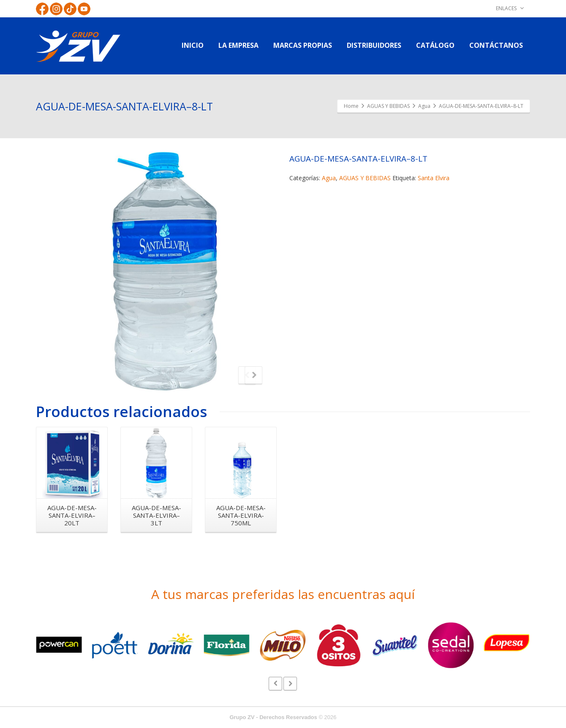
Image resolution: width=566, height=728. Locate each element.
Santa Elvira (433, 178)
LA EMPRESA (238, 45)
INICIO (193, 45)
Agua (329, 178)
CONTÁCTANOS (496, 45)
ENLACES (510, 8)
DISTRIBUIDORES (374, 45)
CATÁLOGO (435, 45)
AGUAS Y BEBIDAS (365, 178)
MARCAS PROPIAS (302, 45)
